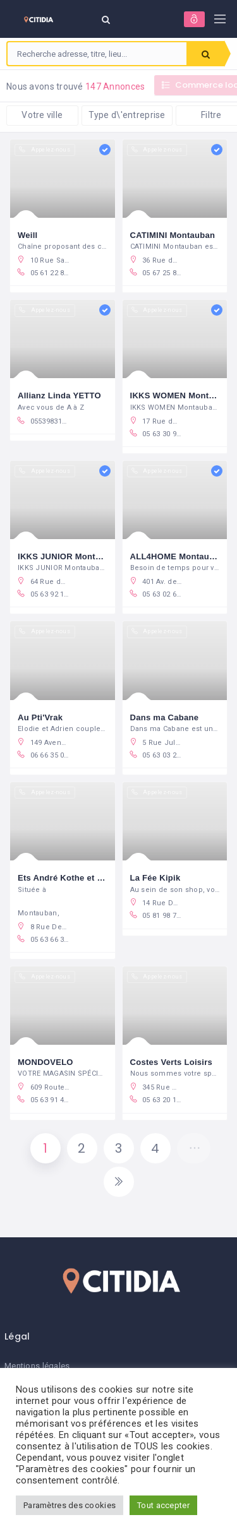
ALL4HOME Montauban (177, 556)
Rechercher (206, 54)
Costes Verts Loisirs (171, 1062)
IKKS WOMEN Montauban (182, 395)
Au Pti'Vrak (40, 717)
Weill (28, 235)
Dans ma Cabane (164, 717)
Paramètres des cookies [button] (69, 1505)
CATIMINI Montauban (173, 235)
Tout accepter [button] (163, 1505)
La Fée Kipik (155, 878)
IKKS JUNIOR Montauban (69, 556)
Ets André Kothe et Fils (65, 878)
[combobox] (97, 53)
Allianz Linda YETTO (59, 395)
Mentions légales (37, 1365)
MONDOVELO (45, 1062)
